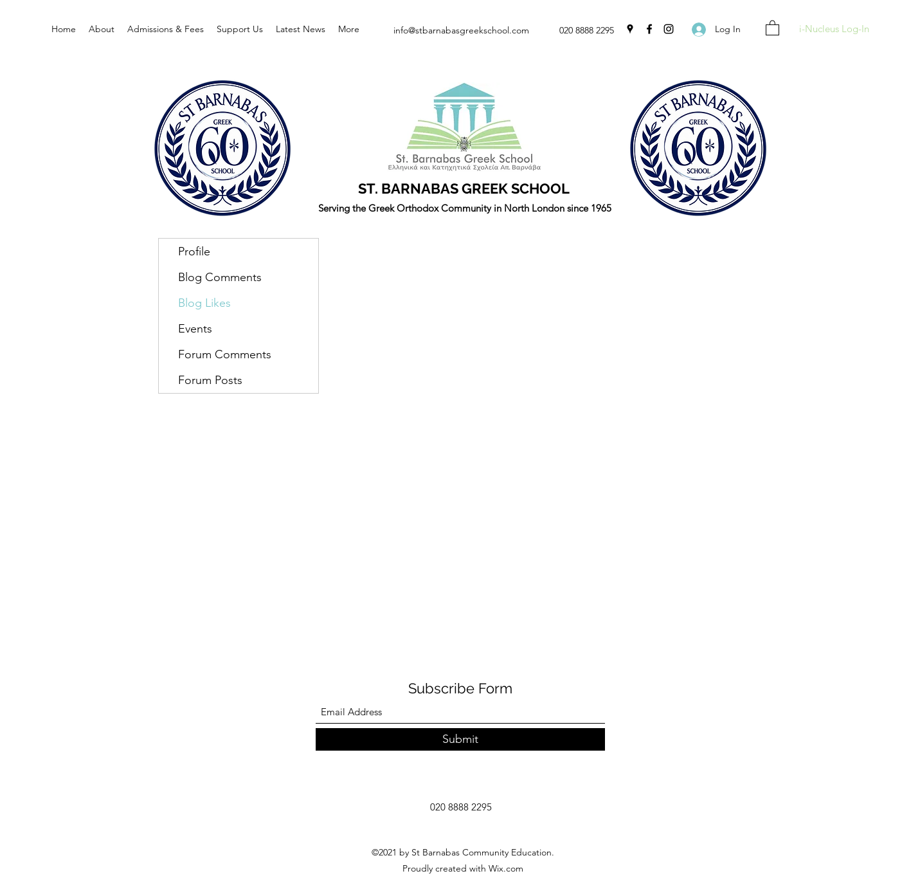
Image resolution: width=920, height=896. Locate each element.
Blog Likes (204, 303)
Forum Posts (210, 380)
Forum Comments (224, 354)
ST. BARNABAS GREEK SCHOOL (464, 188)
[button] (772, 27)
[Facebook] (649, 29)
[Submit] (460, 739)
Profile (194, 251)
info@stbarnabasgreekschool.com (461, 30)
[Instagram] (668, 29)
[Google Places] (630, 29)
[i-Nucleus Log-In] (833, 29)
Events (195, 329)
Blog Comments (220, 277)
